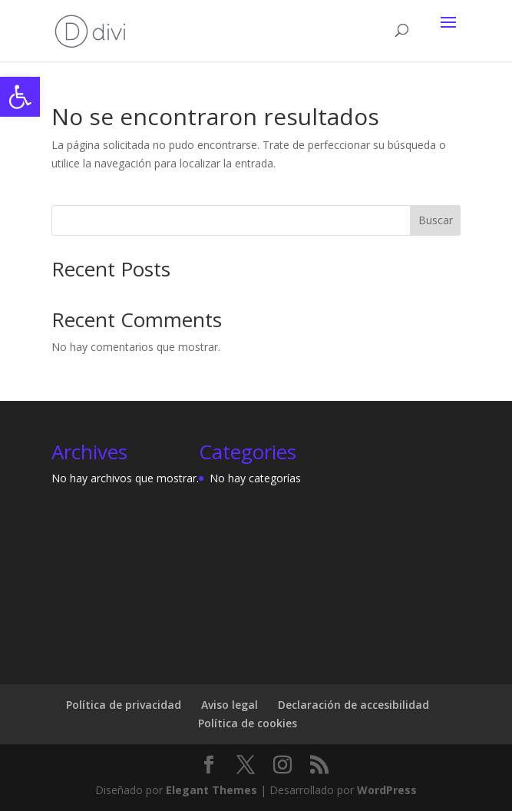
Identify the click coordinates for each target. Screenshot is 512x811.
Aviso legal (229, 704)
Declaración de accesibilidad (353, 704)
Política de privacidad (123, 704)
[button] (20, 97)
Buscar (435, 220)
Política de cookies (247, 723)
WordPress (387, 790)
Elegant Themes (211, 790)
